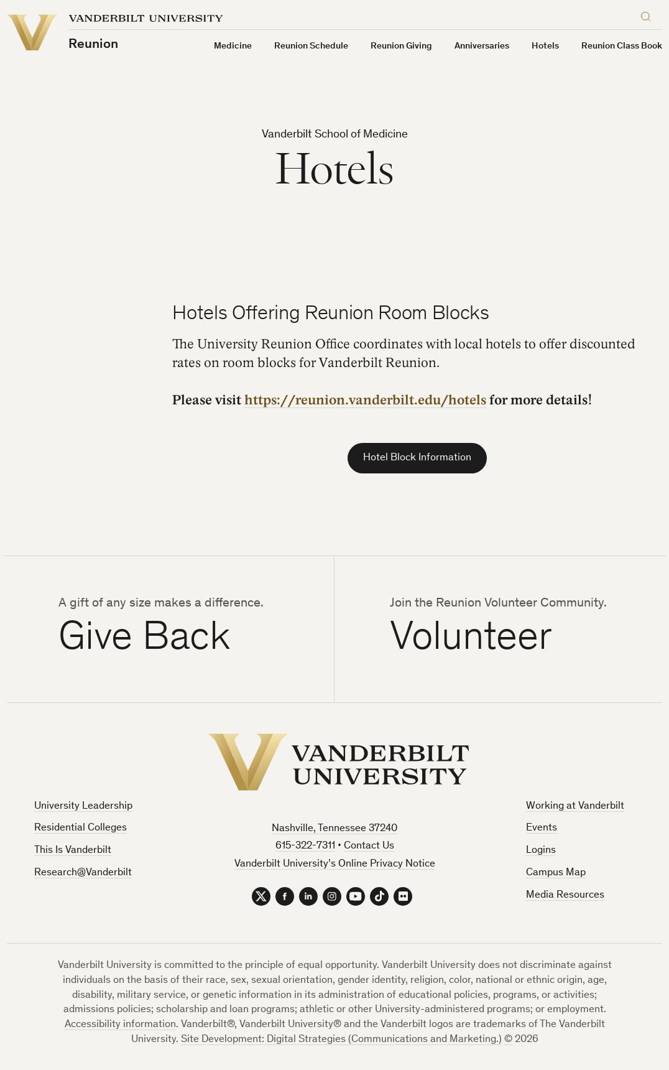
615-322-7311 (305, 846)
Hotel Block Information (417, 458)
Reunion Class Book (621, 46)
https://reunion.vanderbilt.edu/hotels (365, 400)
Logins (541, 850)
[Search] (648, 14)
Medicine (233, 46)
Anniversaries (481, 46)
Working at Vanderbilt (575, 806)
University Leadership (83, 806)
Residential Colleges (80, 828)
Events (541, 828)
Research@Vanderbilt (83, 873)
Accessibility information (120, 1025)
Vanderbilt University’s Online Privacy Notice (334, 864)
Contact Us (369, 846)
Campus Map (556, 873)
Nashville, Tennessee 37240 (334, 829)
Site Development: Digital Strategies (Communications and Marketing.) (341, 1040)
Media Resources (565, 895)
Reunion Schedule (311, 46)
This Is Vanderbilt (72, 850)
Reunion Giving (401, 46)
